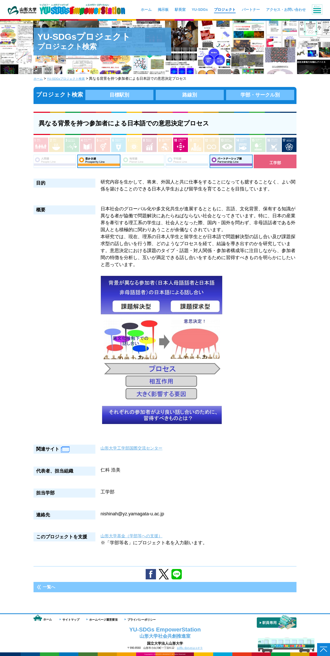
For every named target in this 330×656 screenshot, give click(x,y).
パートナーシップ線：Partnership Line (231, 162)
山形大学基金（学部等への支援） (135, 538)
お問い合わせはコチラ (190, 647)
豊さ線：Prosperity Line (99, 162)
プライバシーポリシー (141, 619)
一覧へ (49, 589)
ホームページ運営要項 (103, 619)
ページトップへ (323, 649)
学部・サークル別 (260, 94)
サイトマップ (70, 619)
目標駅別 (119, 94)
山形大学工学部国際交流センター (135, 450)
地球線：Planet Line (143, 162)
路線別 (189, 94)
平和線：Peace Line (187, 162)
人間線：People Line (55, 162)
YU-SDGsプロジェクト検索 (70, 78)
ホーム (39, 78)
